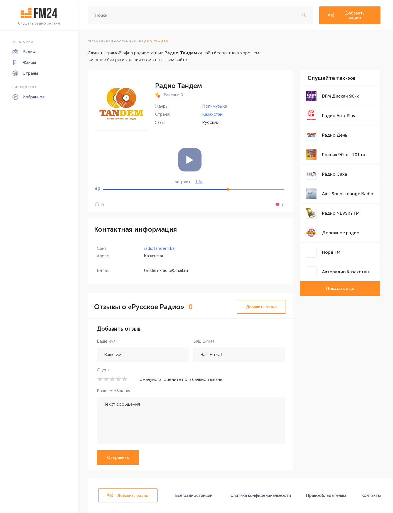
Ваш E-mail (203, 341)
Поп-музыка (214, 106)
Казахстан (212, 114)
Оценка (104, 369)
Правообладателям (326, 495)
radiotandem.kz (159, 248)
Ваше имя (106, 341)
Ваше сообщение (114, 390)
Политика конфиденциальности (259, 495)
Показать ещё (340, 288)
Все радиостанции (193, 495)
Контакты (371, 495)
